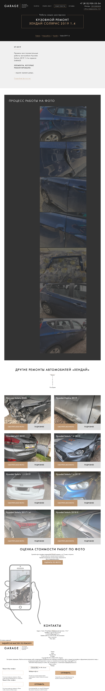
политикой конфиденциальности (67, 662)
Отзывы (71, 6)
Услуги (36, 6)
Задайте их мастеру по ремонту (17, 644)
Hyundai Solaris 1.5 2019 (18, 474)
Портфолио (52, 655)
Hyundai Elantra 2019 (66, 398)
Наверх (52, 665)
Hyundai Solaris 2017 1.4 (18, 513)
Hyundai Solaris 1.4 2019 (68, 474)
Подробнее (39, 427)
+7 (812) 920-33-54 (90, 3)
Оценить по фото (52, 562)
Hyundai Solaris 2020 (16, 398)
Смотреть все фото (16, 427)
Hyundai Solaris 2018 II (67, 513)
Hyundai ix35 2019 (15, 436)
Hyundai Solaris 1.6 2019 (68, 436)
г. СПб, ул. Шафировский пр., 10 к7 (92, 9)
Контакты (52, 626)
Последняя (53, 387)
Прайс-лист (47, 6)
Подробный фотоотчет (22, 78)
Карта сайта (52, 664)
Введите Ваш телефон (9, 669)
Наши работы (60, 6)
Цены (52, 653)
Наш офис (52, 639)
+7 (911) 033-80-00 (96, 6)
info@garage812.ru (54, 634)
